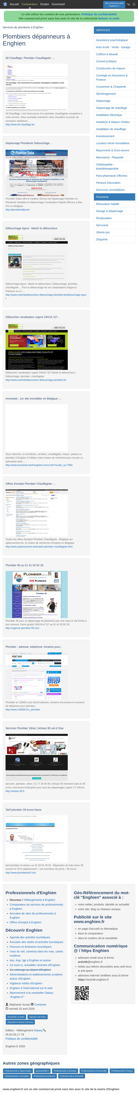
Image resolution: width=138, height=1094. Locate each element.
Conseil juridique (106, 61)
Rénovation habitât (107, 204)
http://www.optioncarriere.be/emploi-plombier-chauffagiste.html (39, 546)
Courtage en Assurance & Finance (112, 77)
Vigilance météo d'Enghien (26, 983)
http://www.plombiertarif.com (21, 872)
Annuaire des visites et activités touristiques (36, 942)
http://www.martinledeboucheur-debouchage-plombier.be (36, 380)
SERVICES (103, 30)
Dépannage (103, 100)
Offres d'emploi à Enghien (25, 922)
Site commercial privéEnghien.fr (114, 4)
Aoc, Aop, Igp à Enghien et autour (30, 960)
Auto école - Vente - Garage (113, 47)
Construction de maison (110, 68)
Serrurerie (102, 225)
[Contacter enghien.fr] (134, 4)
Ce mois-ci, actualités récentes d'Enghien (35, 965)
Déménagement (106, 93)
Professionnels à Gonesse (65, 1071)
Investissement (105, 136)
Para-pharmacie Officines (111, 175)
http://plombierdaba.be (18, 209)
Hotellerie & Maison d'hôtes (113, 122)
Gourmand (58, 4)
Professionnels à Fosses (122, 1071)
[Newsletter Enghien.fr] (128, 4)
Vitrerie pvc (103, 232)
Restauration (104, 218)
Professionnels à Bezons (44, 1076)
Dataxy (38, 1030)
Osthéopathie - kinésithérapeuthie (107, 166)
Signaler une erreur (37, 1017)
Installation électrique (109, 114)
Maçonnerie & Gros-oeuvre (112, 150)
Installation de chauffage (111, 129)
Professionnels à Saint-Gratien (18, 1071)
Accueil (14, 4)
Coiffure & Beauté (107, 54)
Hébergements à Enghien (39, 899)
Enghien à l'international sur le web (31, 988)
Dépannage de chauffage (111, 107)
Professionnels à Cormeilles (17, 1076)
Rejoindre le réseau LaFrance (20, 1022)
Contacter (40, 1004)
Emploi (44, 4)
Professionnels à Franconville (94, 1071)
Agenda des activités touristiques (30, 937)
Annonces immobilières (110, 189)
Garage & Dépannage (109, 211)
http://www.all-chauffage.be (20, 124)
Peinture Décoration (108, 182)
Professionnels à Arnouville (71, 1076)
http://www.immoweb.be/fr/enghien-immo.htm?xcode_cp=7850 (39, 465)
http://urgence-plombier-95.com (22, 628)
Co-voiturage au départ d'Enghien (30, 969)
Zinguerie (102, 239)
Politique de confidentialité (99, 14)
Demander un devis (16, 1017)
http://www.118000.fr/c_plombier (23, 709)
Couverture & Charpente (111, 86)
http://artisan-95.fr (15, 791)
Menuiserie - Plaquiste (109, 157)
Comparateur (29, 4)
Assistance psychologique (112, 40)
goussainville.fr (42, 1071)
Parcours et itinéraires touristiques (30, 946)
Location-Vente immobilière (112, 143)
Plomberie (102, 196)
